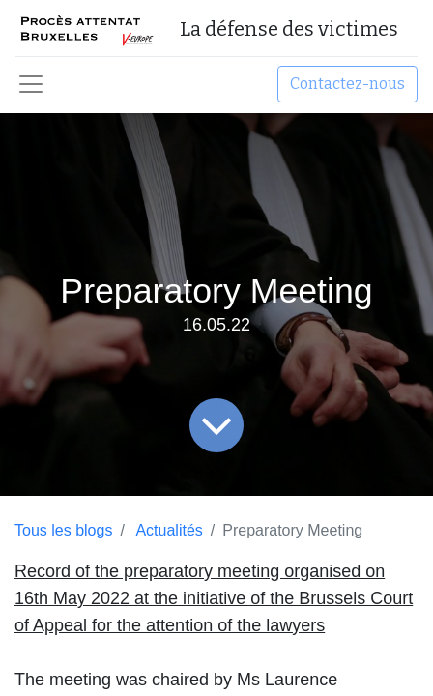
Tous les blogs (63, 530)
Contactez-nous (347, 83)
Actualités (168, 530)
